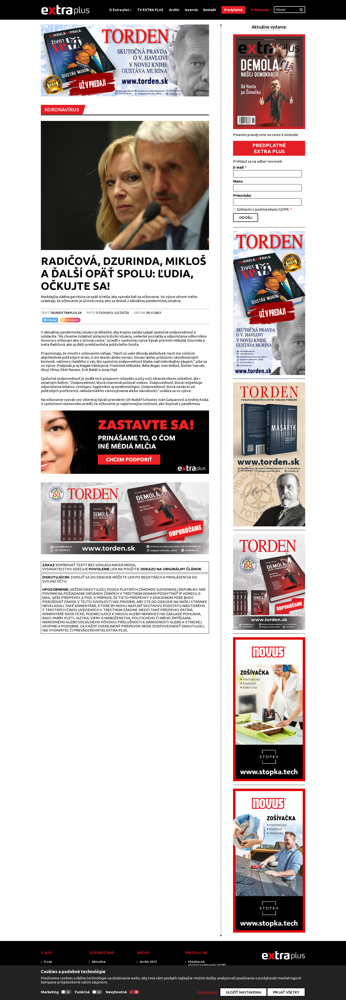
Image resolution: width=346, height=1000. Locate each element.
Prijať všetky (286, 992)
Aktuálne (99, 961)
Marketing (56, 992)
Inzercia (191, 10)
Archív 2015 (148, 961)
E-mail (240, 167)
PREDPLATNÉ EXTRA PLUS (269, 148)
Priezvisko (242, 195)
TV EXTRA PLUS (150, 10)
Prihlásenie (260, 10)
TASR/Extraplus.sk (66, 312)
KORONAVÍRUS (61, 109)
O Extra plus (119, 10)
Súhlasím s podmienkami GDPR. (264, 209)
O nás (48, 961)
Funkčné (88, 992)
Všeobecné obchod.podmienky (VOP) (207, 963)
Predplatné (233, 10)
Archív (174, 10)
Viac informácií (207, 992)
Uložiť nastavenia (243, 992)
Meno (238, 181)
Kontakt (209, 10)
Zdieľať (49, 320)
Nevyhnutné (123, 992)
